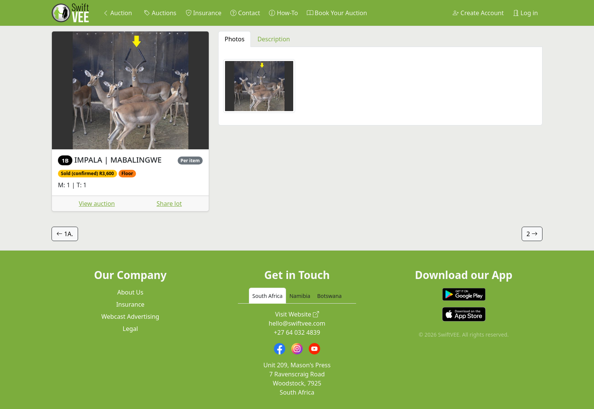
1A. (64, 234)
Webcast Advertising (130, 316)
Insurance (204, 13)
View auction (97, 203)
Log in (525, 13)
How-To (283, 13)
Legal (130, 328)
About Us (130, 292)
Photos (234, 39)
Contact (245, 13)
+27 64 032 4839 (297, 332)
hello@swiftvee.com (297, 323)
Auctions (160, 13)
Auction (117, 13)
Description (273, 39)
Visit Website (297, 314)
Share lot (169, 203)
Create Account (478, 13)
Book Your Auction (337, 13)
